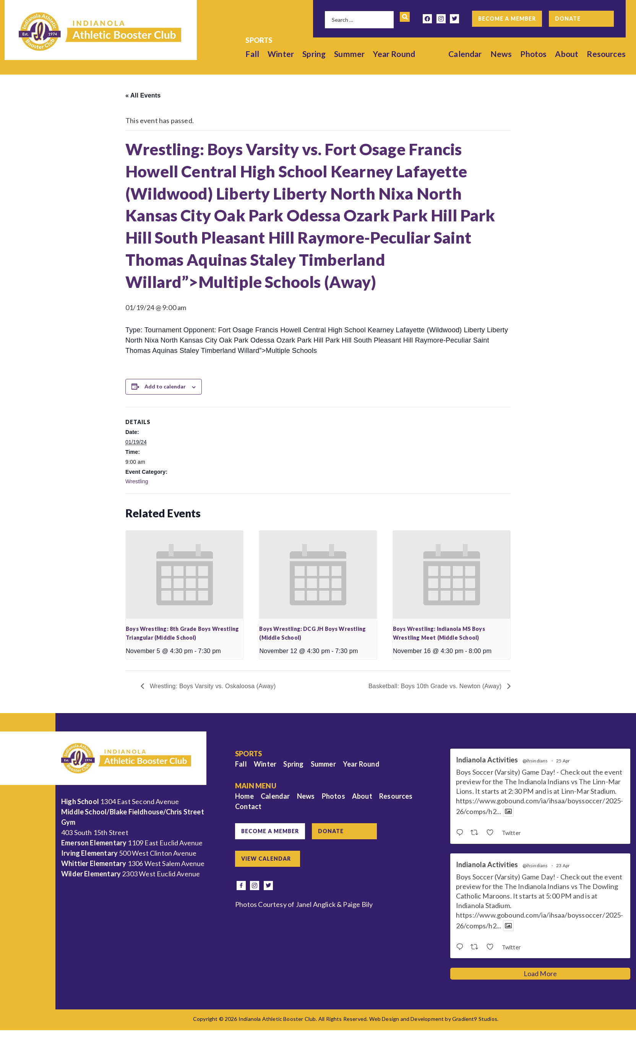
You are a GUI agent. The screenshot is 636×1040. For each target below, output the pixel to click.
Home (244, 796)
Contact (248, 806)
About (567, 53)
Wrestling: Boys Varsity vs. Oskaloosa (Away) (212, 686)
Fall (253, 53)
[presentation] (184, 575)
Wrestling (136, 481)
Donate (568, 18)
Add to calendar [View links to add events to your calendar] (165, 386)
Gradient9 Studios (474, 1019)
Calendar (465, 53)
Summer (349, 53)
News (501, 53)
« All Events (143, 95)
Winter (281, 53)
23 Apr (563, 865)
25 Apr (563, 761)
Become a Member (507, 18)
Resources (606, 53)
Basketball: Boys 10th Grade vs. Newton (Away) (435, 686)
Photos (533, 53)
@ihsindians (535, 761)
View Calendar (266, 858)
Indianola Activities (487, 760)
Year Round (394, 53)
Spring (314, 53)
